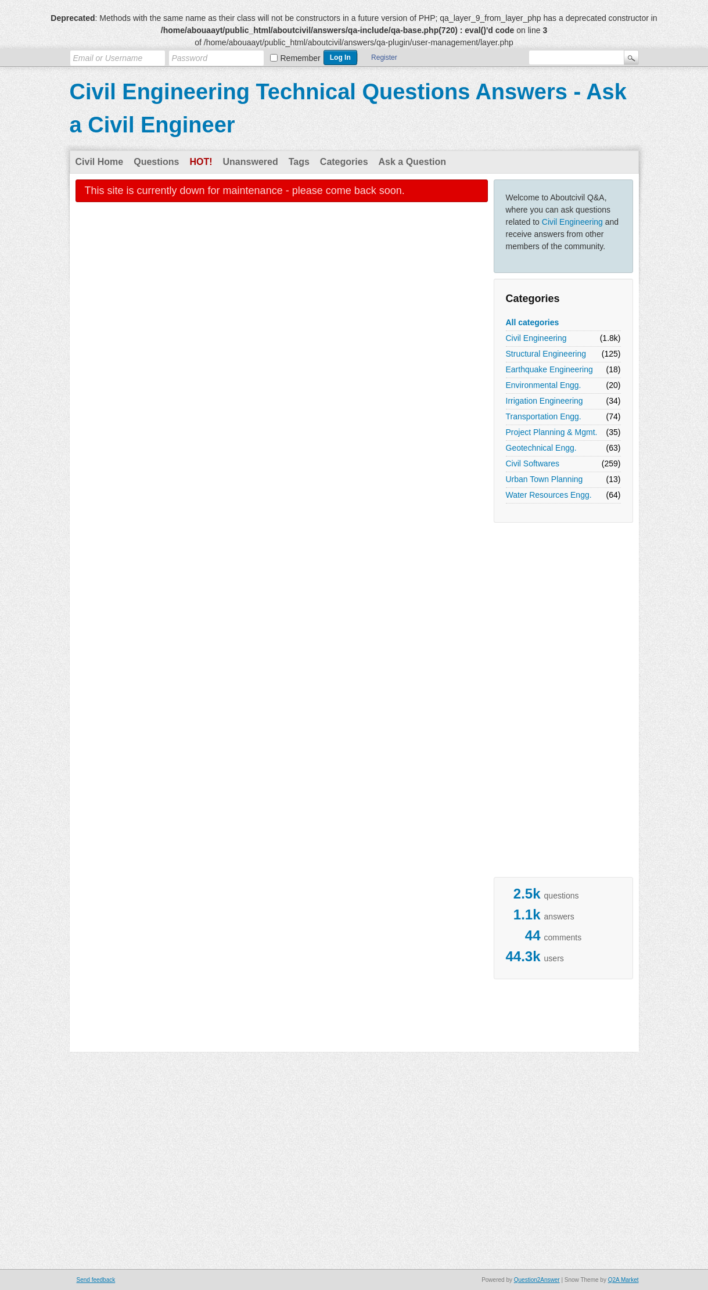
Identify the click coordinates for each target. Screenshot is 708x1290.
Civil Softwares (533, 463)
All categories (532, 322)
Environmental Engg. (543, 385)
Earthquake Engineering (549, 369)
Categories (344, 162)
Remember (301, 58)
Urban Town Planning (544, 479)
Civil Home (100, 162)
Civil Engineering (572, 222)
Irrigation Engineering (544, 400)
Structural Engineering (546, 353)
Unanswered (250, 162)
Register (384, 57)
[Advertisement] (540, 703)
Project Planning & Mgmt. (552, 432)
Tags (299, 162)
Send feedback (96, 1280)
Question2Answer (537, 1280)
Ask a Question (412, 162)
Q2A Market (623, 1280)
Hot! (200, 162)
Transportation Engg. (543, 416)
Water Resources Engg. (549, 495)
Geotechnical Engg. (541, 447)
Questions (156, 162)
